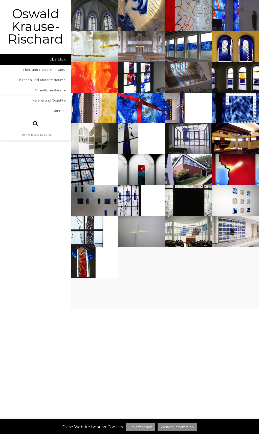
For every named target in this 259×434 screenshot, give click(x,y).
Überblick (58, 59)
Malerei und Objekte (49, 100)
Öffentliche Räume (50, 90)
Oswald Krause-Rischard (35, 27)
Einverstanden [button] (140, 427)
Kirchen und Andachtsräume (42, 80)
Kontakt (59, 111)
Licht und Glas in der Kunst (44, 70)
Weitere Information (177, 427)
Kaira (47, 134)
